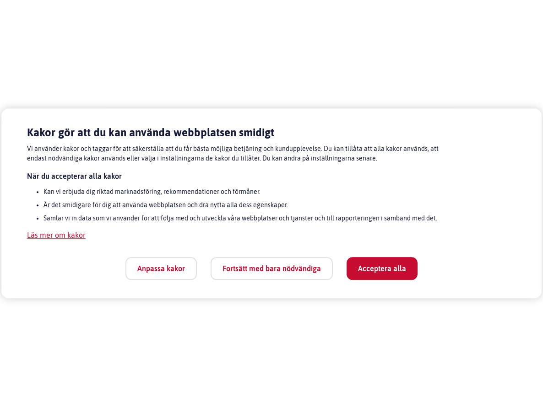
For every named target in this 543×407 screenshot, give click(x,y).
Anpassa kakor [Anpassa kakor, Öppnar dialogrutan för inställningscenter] (161, 268)
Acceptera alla (382, 268)
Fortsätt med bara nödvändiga (272, 268)
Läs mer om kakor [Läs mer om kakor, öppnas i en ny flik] (56, 235)
